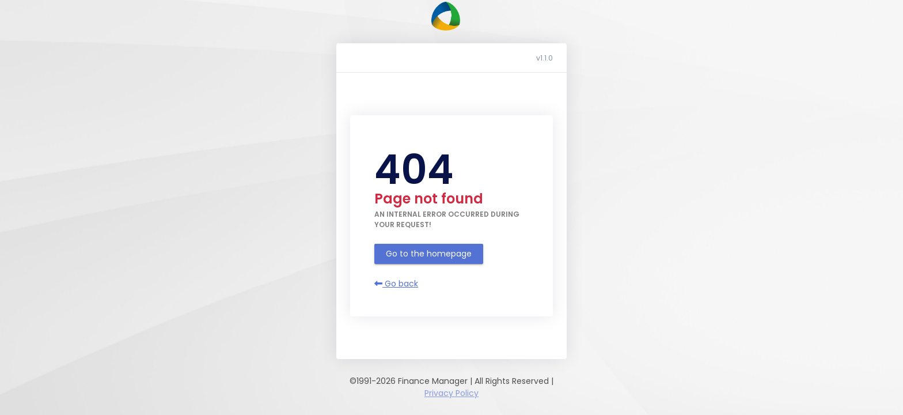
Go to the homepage (429, 253)
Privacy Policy (451, 393)
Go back (396, 283)
